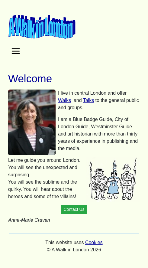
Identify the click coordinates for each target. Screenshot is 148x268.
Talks (88, 100)
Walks (64, 100)
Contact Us (73, 209)
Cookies (94, 242)
